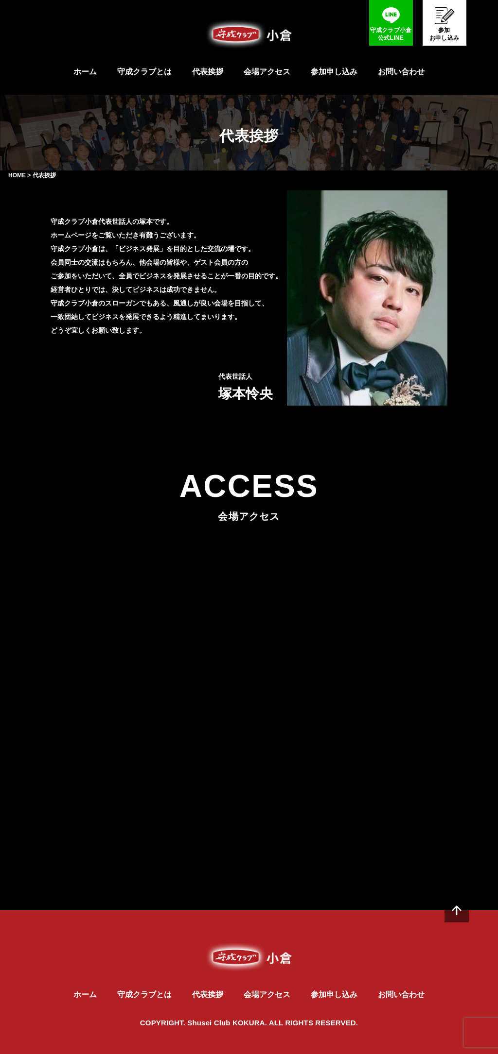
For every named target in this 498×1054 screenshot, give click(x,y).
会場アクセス (267, 72)
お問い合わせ (401, 72)
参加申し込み (334, 72)
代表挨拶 (207, 72)
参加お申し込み (444, 34)
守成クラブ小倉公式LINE (391, 34)
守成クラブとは (144, 72)
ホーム (85, 72)
